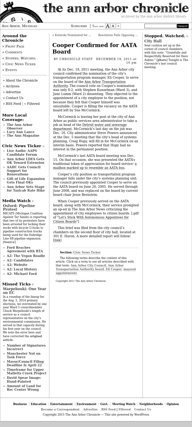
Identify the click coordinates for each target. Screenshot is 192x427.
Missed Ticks (16, 284)
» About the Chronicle (20, 80)
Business (20, 404)
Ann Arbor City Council (88, 265)
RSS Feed (108, 409)
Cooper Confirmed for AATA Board (94, 48)
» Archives (11, 86)
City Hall (153, 41)
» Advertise (12, 92)
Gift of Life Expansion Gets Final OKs (26, 180)
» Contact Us (13, 98)
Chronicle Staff (76, 59)
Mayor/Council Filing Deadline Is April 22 (25, 363)
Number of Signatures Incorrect (26, 347)
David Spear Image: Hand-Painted (24, 379)
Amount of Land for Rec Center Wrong (24, 387)
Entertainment (61, 404)
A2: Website (17, 265)
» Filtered (32, 104)
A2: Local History (22, 269)
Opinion (173, 404)
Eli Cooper (114, 269)
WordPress (141, 414)
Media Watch (16, 200)
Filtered (125, 409)
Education (38, 404)
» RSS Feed (12, 104)
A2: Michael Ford (22, 274)
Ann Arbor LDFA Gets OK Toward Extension (25, 160)
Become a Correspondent (60, 409)
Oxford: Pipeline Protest (19, 207)
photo (162, 60)
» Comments (12, 52)
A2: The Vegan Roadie (26, 256)
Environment (86, 404)
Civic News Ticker (87, 252)
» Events (9, 70)
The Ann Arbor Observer (20, 126)
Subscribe (79, 26)
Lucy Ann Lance (21, 132)
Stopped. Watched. (164, 36)
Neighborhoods (151, 404)
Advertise (90, 409)
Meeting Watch (124, 404)
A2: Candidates (20, 260)
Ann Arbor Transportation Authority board (90, 267)
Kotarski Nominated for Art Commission (83, 35)
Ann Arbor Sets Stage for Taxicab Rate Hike (26, 188)
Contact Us (142, 409)
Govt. (104, 404)
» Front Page (13, 46)
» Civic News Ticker (18, 64)
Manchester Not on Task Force (24, 355)
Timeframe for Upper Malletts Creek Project (26, 371)
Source (9, 242)
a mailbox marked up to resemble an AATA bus (95, 166)
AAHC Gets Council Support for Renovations (24, 170)
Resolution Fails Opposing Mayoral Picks (126, 35)
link (57, 240)
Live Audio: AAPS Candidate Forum (22, 152)
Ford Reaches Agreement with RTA (25, 249)
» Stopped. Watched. (19, 58)
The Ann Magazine (23, 135)
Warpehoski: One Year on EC (24, 291)
